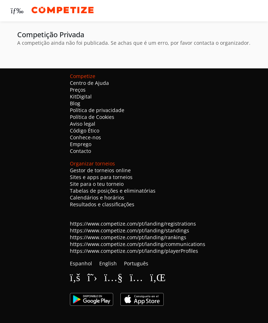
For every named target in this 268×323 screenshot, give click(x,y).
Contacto (80, 151)
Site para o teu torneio (97, 183)
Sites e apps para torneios (101, 177)
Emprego (80, 144)
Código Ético (84, 130)
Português (136, 263)
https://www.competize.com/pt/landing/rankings (128, 237)
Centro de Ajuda (89, 82)
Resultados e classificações (102, 204)
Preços (78, 89)
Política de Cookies (92, 117)
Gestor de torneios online (100, 170)
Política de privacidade (97, 110)
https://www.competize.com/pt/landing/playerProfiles (134, 250)
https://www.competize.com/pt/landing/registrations (133, 223)
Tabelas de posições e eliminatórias (112, 190)
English (108, 263)
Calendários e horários (97, 197)
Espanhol (81, 263)
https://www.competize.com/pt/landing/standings (129, 230)
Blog (75, 103)
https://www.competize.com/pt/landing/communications (137, 244)
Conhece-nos (85, 137)
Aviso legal (82, 123)
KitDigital (81, 96)
